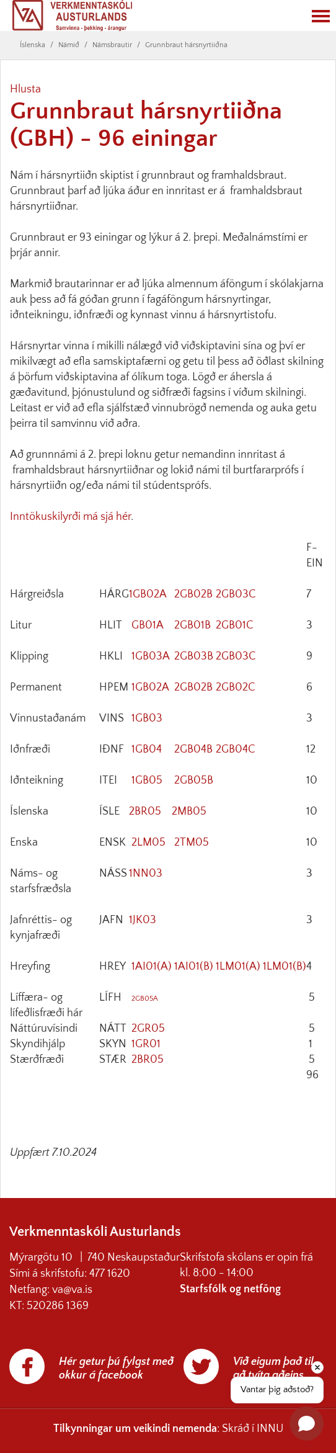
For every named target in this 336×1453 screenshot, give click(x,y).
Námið (68, 45)
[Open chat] (307, 1423)
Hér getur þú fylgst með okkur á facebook (116, 1369)
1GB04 (146, 749)
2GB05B (193, 780)
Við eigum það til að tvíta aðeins (273, 1369)
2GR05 (148, 1028)
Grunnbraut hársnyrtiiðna (186, 45)
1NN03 (145, 873)
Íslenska (32, 45)
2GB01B (192, 625)
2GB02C (235, 687)
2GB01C (235, 625)
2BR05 (145, 811)
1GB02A (148, 594)
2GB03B (193, 656)
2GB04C (235, 749)
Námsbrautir (112, 45)
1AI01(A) (151, 966)
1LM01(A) (238, 966)
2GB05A (144, 999)
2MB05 (189, 811)
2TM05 (191, 842)
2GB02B (193, 594)
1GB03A (150, 656)
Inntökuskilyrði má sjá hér (70, 517)
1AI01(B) (193, 966)
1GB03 (146, 718)
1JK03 (142, 920)
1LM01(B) (284, 966)
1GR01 (146, 1044)
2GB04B (193, 749)
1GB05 (146, 780)
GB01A (147, 625)
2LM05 (148, 842)
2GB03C (236, 594)
